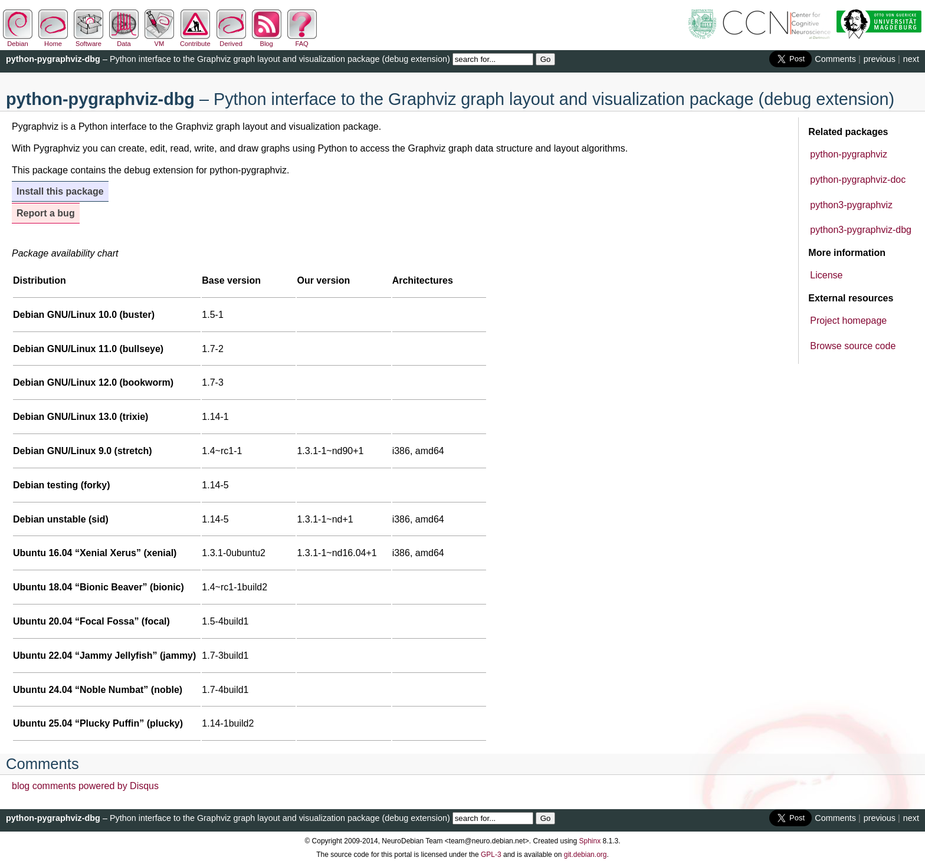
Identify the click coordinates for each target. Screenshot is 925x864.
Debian (17, 40)
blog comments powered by (85, 786)
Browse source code (853, 346)
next (911, 59)
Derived (231, 40)
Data (124, 40)
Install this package (60, 191)
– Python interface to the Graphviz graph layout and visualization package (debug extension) (228, 59)
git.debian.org (585, 854)
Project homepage (848, 321)
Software (88, 40)
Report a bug (46, 213)
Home (53, 40)
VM (159, 40)
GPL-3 (491, 854)
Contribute (195, 40)
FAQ (302, 40)
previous (880, 59)
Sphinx (590, 841)
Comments (835, 59)
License (826, 275)
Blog (266, 40)
